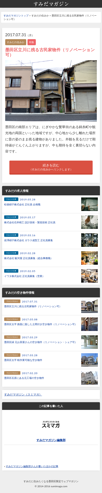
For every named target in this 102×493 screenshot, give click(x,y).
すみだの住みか (16, 42)
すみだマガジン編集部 (51, 440)
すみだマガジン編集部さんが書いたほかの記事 (32, 466)
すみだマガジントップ (16, 15)
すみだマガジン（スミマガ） (23, 394)
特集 (31, 42)
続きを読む (51, 167)
